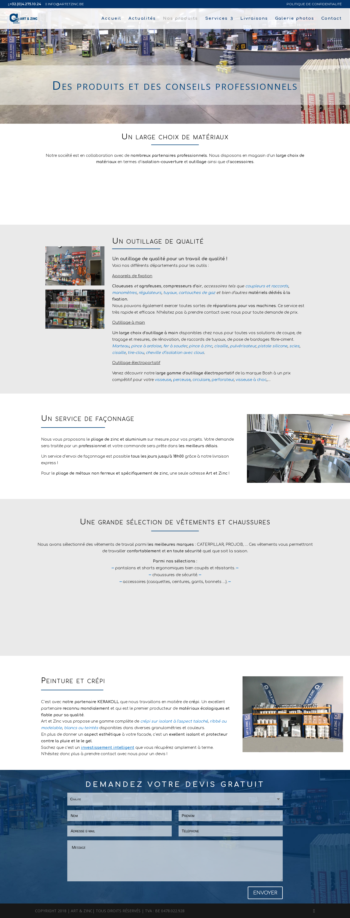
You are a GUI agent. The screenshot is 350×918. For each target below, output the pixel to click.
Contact (331, 19)
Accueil (111, 19)
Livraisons (254, 19)
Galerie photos (294, 19)
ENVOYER (265, 893)
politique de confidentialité (314, 4)
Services (216, 19)
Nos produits (180, 19)
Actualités (142, 19)
